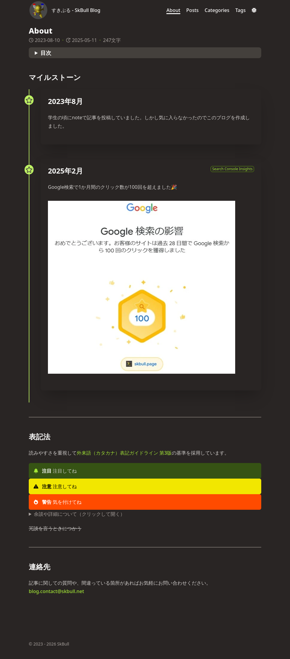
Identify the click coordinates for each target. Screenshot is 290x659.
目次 (45, 52)
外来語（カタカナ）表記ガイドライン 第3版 (124, 453)
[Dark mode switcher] (254, 10)
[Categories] (217, 10)
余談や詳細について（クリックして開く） (79, 514)
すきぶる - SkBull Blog (76, 10)
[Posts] (192, 10)
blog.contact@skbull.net (56, 591)
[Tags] (240, 10)
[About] (173, 10)
